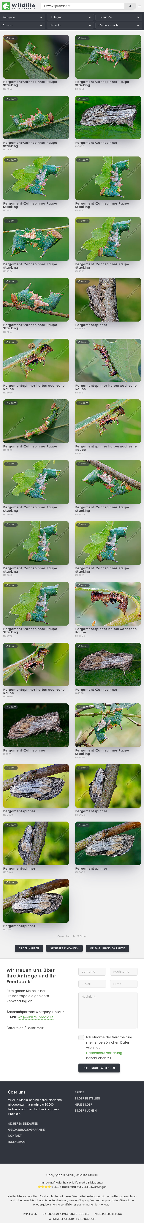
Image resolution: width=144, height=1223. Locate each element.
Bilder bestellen (87, 1098)
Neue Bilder (83, 1105)
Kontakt (15, 1136)
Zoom (11, 38)
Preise (79, 1092)
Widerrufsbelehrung (108, 1214)
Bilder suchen (85, 1111)
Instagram (16, 1142)
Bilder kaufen (29, 948)
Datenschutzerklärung (104, 1053)
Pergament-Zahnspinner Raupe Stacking (30, 83)
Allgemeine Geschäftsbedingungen (72, 1219)
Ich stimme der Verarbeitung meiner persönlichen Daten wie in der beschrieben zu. (109, 1047)
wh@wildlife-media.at (35, 1017)
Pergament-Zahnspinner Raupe (30, 446)
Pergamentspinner (91, 325)
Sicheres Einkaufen (64, 948)
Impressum (30, 1214)
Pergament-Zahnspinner (96, 143)
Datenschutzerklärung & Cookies (66, 1214)
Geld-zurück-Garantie (107, 948)
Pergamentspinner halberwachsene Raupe (34, 387)
